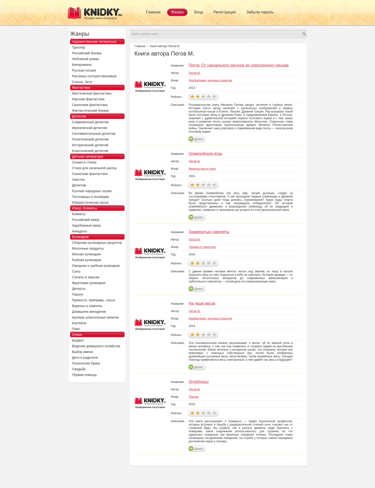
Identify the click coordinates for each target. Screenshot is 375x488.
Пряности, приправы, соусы (93, 300)
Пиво (76, 329)
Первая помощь (84, 375)
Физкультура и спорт (202, 168)
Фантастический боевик (90, 110)
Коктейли (79, 323)
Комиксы (79, 214)
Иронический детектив (89, 128)
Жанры (177, 12)
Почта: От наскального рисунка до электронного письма (238, 65)
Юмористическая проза (90, 202)
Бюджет (78, 340)
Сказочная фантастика (90, 105)
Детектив (79, 116)
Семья (77, 335)
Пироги (77, 294)
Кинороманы (82, 65)
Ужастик (78, 179)
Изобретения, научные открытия (210, 80)
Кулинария (80, 237)
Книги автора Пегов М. (165, 46)
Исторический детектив (90, 145)
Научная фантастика (88, 99)
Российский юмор (85, 220)
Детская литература (87, 156)
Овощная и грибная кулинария (96, 266)
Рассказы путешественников (94, 76)
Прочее (194, 396)
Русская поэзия (84, 70)
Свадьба (78, 369)
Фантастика (81, 88)
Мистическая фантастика (91, 93)
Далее (198, 139)
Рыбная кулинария (86, 260)
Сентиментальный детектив (94, 133)
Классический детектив (90, 151)
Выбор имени (82, 352)
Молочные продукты (88, 248)
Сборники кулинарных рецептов (97, 243)
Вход (198, 12)
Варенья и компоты (87, 306)
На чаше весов (202, 303)
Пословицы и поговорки (90, 197)
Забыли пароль (260, 12)
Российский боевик (87, 53)
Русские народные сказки (92, 191)
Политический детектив (90, 139)
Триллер (78, 47)
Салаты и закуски (85, 277)
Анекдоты (79, 231)
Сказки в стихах (84, 162)
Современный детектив (90, 122)
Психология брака (86, 363)
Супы (76, 271)
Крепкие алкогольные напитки (95, 317)
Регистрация (224, 12)
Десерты (78, 289)
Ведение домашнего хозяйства (96, 346)
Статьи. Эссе (82, 82)
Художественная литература (94, 42)
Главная (153, 12)
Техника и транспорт (202, 247)
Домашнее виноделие (89, 312)
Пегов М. (194, 73)
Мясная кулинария (86, 254)
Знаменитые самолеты (209, 232)
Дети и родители (85, 357)
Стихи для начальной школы (94, 168)
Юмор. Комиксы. (85, 208)
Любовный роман (85, 59)
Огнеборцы (199, 382)
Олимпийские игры (205, 153)
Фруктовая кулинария (88, 283)
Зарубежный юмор (86, 225)
